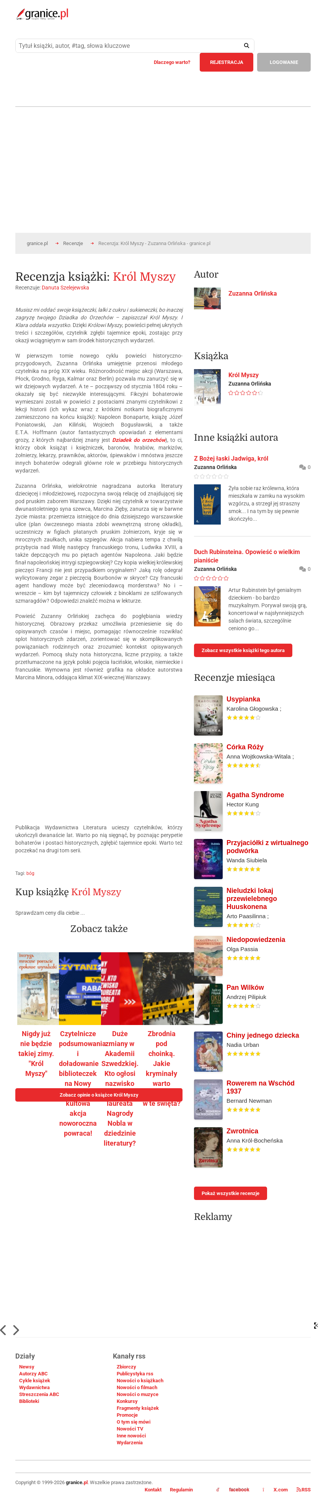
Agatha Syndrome (255, 795)
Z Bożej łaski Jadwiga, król (231, 458)
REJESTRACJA (226, 62)
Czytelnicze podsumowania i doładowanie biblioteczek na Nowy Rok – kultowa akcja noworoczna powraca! (82, 1083)
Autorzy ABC (33, 1374)
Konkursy (127, 1401)
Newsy (26, 1367)
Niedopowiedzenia (256, 939)
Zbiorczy (126, 1367)
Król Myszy (144, 276)
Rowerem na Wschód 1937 (261, 1087)
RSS (304, 1490)
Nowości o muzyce (137, 1394)
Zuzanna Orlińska (252, 293)
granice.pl (37, 243)
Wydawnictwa (34, 1387)
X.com (275, 1490)
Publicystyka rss (135, 1374)
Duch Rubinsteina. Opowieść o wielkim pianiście (247, 556)
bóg (30, 873)
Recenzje (73, 243)
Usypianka (243, 699)
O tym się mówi (133, 1422)
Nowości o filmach (137, 1387)
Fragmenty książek (138, 1408)
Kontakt (153, 1490)
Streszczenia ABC (39, 1394)
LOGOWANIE (284, 62)
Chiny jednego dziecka (263, 1035)
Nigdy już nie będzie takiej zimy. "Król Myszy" (36, 1053)
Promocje (127, 1415)
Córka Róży (245, 747)
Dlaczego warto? (172, 62)
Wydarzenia (130, 1442)
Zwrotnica (242, 1131)
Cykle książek (34, 1380)
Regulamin (181, 1490)
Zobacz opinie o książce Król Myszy (99, 1095)
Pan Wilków (245, 987)
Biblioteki (29, 1401)
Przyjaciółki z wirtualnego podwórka (267, 847)
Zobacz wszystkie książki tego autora (243, 650)
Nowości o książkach (140, 1380)
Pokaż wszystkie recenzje (230, 1193)
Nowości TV (130, 1429)
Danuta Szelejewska (65, 287)
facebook (233, 1490)
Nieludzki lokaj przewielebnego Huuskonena (252, 899)
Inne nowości (131, 1436)
